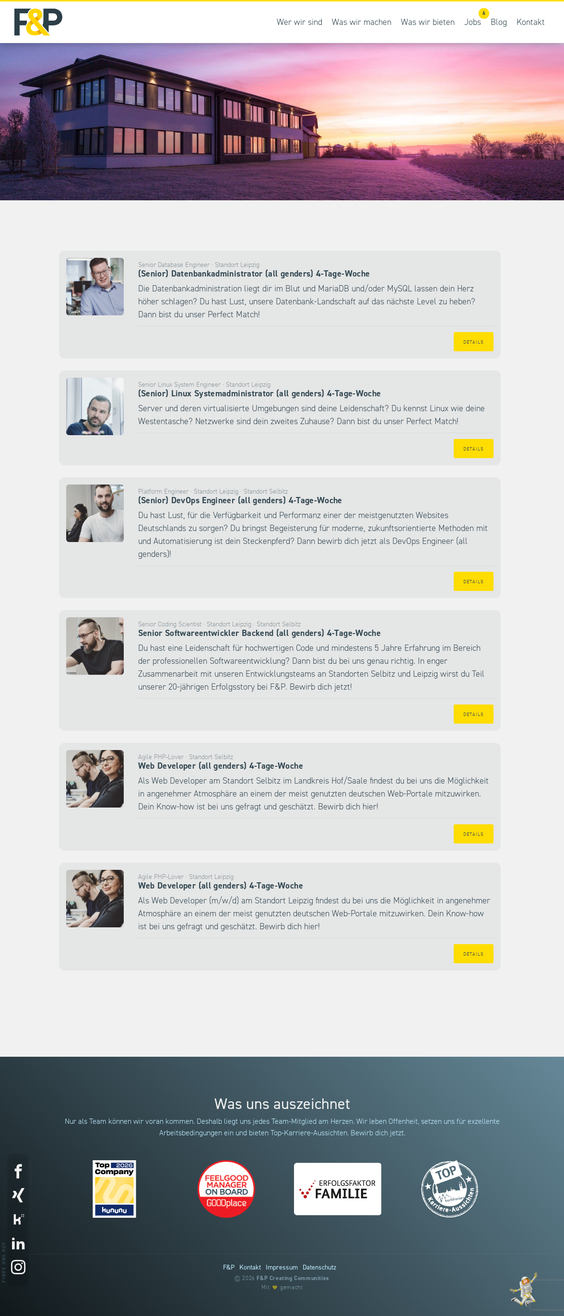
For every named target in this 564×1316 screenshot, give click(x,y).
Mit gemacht (282, 1287)
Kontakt (531, 22)
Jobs (475, 17)
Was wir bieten (428, 22)
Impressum (282, 1267)
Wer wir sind (299, 22)
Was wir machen (361, 22)
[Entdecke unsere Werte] (523, 1289)
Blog (499, 22)
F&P (229, 1267)
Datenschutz (319, 1267)
